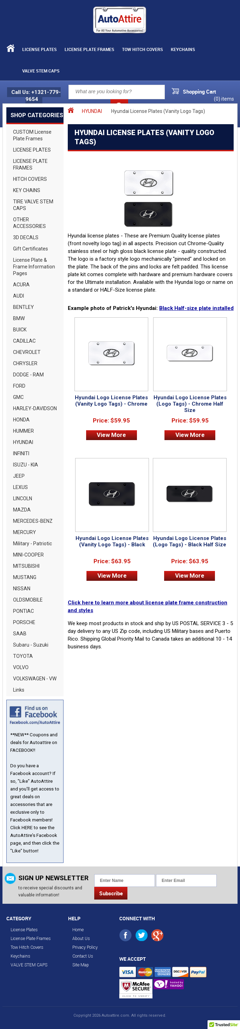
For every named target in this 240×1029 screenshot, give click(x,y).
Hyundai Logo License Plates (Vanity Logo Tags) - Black (112, 541)
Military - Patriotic (32, 543)
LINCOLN (22, 498)
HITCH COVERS (30, 179)
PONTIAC (23, 611)
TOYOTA (23, 656)
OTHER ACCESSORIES (29, 223)
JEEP (19, 476)
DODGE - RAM (28, 374)
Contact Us (82, 956)
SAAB (19, 633)
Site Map (80, 965)
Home (78, 929)
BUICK (19, 329)
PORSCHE (24, 622)
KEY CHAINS (26, 190)
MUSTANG (24, 577)
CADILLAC (24, 341)
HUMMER (23, 431)
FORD (19, 386)
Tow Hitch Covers (142, 49)
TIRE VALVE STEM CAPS (33, 205)
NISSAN (21, 588)
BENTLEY (23, 307)
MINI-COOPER (28, 555)
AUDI (18, 296)
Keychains (183, 49)
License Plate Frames (89, 49)
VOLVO (21, 667)
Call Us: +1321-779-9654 (36, 95)
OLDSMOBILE (28, 600)
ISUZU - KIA (25, 465)
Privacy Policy (85, 947)
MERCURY (24, 532)
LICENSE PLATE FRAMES (30, 164)
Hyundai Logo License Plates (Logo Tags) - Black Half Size (189, 541)
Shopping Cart (199, 91)
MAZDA (22, 510)
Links (18, 690)
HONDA (21, 420)
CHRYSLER (25, 363)
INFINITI (21, 453)
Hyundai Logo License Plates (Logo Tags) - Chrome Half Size (190, 403)
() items (224, 99)
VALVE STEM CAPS (41, 71)
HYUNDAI (23, 442)
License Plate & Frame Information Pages (34, 266)
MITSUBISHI (26, 566)
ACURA (21, 284)
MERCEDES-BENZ (33, 521)
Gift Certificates (30, 249)
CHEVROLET (27, 352)
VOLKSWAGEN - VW (34, 678)
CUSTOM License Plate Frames (32, 135)
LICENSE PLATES (32, 150)
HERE (27, 827)
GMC (18, 397)
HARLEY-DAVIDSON (35, 408)
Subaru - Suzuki (30, 645)
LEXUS (20, 487)
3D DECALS (25, 237)
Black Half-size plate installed (196, 308)
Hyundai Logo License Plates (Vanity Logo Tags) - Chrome (111, 400)
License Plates (39, 49)
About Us (81, 938)
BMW (19, 318)
